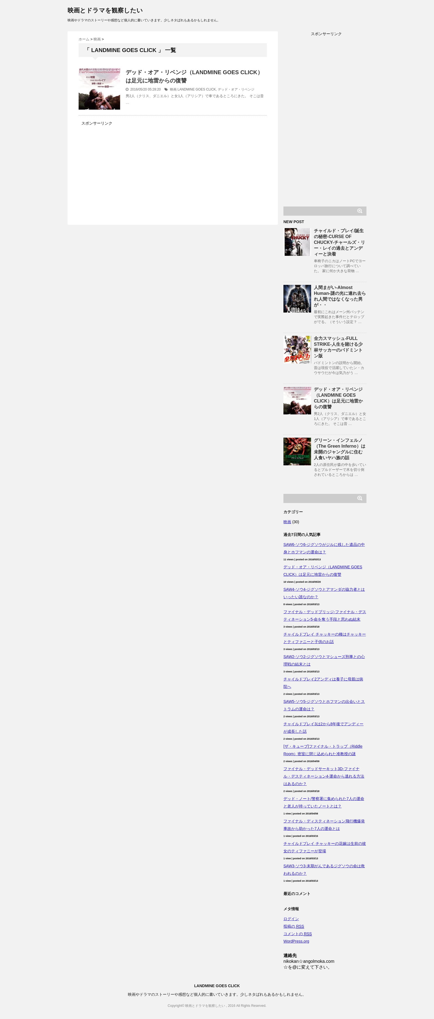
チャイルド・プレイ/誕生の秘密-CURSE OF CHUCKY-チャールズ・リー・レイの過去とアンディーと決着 (339, 242)
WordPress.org (296, 941)
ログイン (291, 919)
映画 (173, 89)
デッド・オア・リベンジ (236, 89)
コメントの (297, 934)
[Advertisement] (125, 166)
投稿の (293, 926)
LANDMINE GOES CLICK (196, 89)
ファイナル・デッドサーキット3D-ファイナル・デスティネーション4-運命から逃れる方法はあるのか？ (323, 776)
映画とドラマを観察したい (105, 10)
